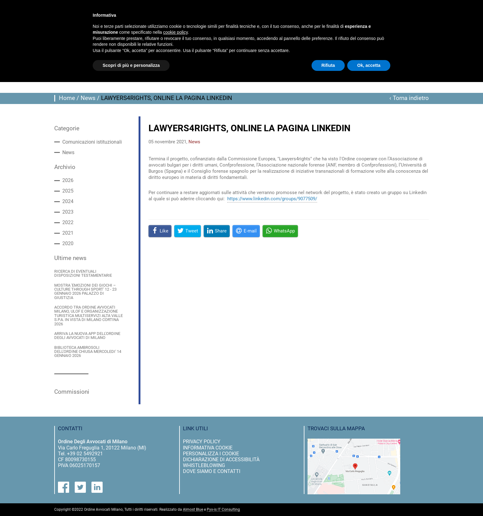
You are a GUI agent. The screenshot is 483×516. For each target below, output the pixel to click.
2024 (67, 201)
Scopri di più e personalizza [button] (131, 65)
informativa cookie (208, 448)
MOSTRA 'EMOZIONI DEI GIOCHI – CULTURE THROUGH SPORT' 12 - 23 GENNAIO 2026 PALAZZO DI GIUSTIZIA (85, 291)
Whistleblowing (204, 465)
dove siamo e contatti (211, 471)
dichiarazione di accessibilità (221, 459)
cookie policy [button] (175, 32)
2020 (67, 243)
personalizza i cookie (211, 454)
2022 (67, 222)
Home (67, 98)
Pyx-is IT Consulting (223, 510)
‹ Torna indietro (409, 98)
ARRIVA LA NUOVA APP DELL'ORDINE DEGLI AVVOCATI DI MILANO (87, 336)
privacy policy (201, 441)
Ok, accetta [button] (368, 65)
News (88, 98)
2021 (67, 233)
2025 (67, 191)
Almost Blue (193, 510)
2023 (67, 212)
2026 (67, 180)
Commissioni (71, 391)
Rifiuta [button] (328, 65)
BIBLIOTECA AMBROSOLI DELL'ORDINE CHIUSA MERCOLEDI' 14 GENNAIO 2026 (87, 351)
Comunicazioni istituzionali (92, 142)
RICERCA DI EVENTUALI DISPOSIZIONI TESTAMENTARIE (83, 273)
